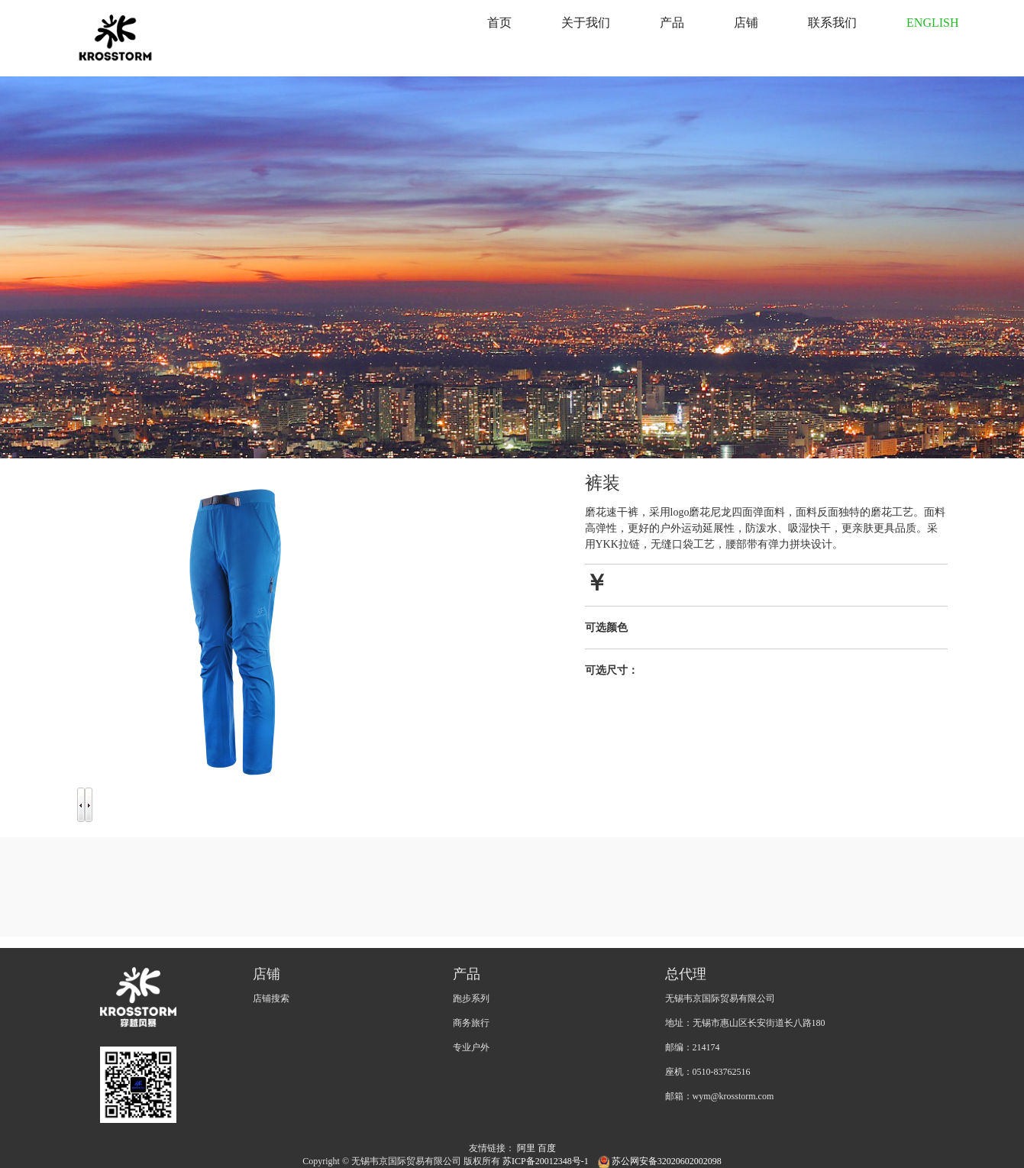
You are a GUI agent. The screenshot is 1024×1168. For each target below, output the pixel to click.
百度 (547, 1148)
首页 (499, 22)
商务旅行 (471, 1023)
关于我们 (585, 22)
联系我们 (832, 22)
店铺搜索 (271, 998)
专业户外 (471, 1047)
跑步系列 (471, 998)
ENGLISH (932, 22)
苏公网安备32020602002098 (660, 1161)
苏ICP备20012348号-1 (546, 1161)
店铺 (746, 22)
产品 (672, 22)
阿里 (526, 1148)
